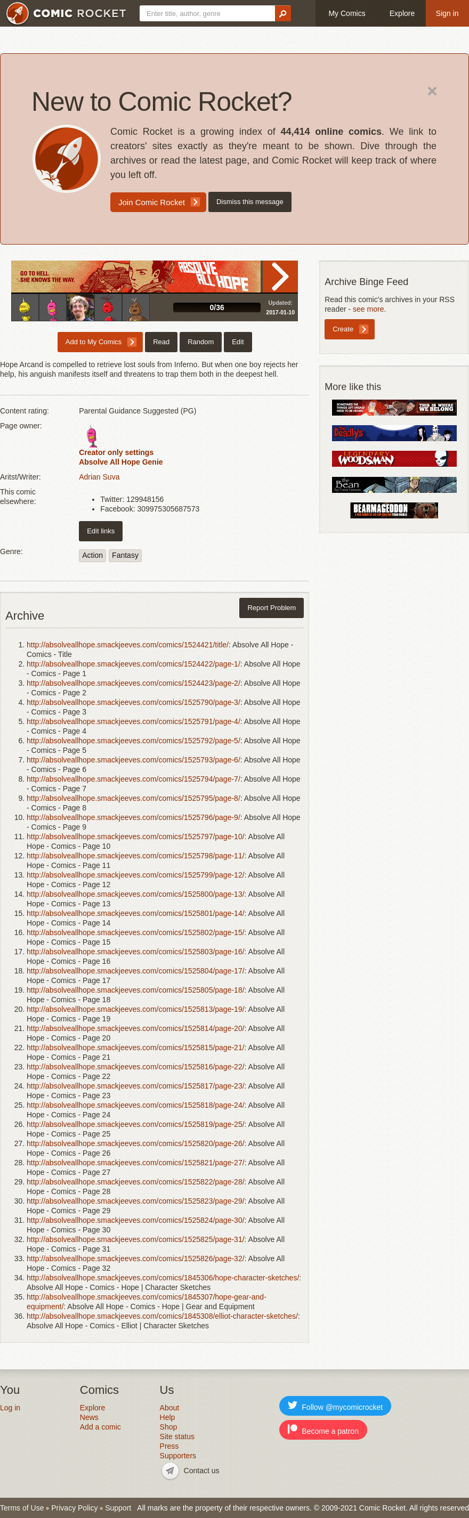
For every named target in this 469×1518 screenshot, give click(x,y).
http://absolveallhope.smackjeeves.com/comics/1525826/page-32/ (136, 1258)
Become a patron (323, 1429)
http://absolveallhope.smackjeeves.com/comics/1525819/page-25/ (136, 1124)
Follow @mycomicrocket (335, 1405)
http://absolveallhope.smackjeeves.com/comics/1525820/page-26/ (136, 1143)
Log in (10, 1407)
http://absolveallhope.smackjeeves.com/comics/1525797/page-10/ (136, 836)
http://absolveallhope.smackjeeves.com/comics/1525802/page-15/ (136, 932)
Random (201, 342)
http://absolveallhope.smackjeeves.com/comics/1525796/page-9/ (133, 817)
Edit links (101, 531)
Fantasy (125, 555)
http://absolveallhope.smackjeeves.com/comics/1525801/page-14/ (136, 913)
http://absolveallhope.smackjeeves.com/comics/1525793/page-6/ (133, 760)
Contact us (202, 1470)
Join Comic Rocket (151, 202)
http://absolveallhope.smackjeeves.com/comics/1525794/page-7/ (133, 779)
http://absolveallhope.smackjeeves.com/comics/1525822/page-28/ (136, 1182)
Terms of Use (22, 1508)
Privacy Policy (74, 1508)
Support (118, 1508)
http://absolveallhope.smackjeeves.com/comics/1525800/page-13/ (136, 894)
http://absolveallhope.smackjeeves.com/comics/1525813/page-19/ (136, 1009)
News (89, 1417)
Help (167, 1417)
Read (280, 277)
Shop (168, 1427)
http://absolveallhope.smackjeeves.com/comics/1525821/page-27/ (136, 1162)
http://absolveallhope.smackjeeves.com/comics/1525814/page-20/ (136, 1028)
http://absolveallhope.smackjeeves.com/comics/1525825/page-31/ (136, 1239)
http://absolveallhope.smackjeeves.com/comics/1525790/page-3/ (133, 702)
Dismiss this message (250, 202)
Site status (177, 1436)
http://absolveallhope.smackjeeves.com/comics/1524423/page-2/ (133, 683)
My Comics (346, 13)
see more (368, 309)
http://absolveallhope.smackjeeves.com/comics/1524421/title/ (128, 644)
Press (169, 1446)
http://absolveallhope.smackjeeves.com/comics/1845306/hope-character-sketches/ (163, 1277)
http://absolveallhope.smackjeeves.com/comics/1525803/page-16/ (136, 951)
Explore (402, 13)
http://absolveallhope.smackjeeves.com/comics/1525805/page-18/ (136, 990)
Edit (238, 342)
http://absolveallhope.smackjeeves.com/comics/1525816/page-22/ (136, 1066)
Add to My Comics (94, 342)
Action (92, 555)
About (170, 1407)
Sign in (447, 13)
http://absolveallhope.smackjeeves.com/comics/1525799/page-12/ (136, 875)
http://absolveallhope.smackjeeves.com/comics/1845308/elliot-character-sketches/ (162, 1316)
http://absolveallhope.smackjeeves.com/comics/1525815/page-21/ (136, 1047)
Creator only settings (116, 452)
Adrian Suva (99, 477)
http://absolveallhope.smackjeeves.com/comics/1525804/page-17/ (136, 971)
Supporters (178, 1455)
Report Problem (271, 608)
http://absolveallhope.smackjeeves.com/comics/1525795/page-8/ (133, 798)
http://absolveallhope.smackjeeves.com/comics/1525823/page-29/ (136, 1201)
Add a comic (100, 1427)
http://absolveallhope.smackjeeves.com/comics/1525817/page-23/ (136, 1086)
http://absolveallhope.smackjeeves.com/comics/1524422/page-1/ (133, 664)
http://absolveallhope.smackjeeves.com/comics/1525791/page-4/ (133, 721)
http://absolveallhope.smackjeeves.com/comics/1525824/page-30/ (136, 1220)
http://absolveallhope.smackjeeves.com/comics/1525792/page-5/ (133, 740)
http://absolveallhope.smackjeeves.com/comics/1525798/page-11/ (136, 855)
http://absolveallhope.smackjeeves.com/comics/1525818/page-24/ (136, 1105)
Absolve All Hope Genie (121, 462)
